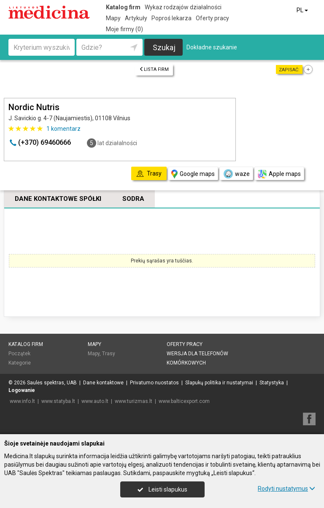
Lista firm (154, 69)
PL (303, 10)
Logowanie (21, 390)
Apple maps (279, 174)
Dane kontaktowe (103, 383)
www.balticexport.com (184, 401)
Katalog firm (123, 7)
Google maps (193, 174)
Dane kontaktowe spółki (58, 199)
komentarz (63, 128)
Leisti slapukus (162, 489)
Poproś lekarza (171, 18)
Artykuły (136, 18)
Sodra (133, 199)
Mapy (113, 18)
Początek (19, 354)
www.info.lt (22, 401)
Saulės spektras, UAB (52, 383)
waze (236, 173)
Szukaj (164, 47)
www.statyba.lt (58, 401)
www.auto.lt (94, 401)
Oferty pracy (212, 18)
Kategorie (19, 363)
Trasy (108, 354)
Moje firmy (124, 29)
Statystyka (271, 383)
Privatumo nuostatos (154, 383)
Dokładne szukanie (211, 47)
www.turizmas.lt (133, 401)
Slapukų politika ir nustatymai (219, 383)
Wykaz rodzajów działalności (183, 7)
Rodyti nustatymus (286, 488)
